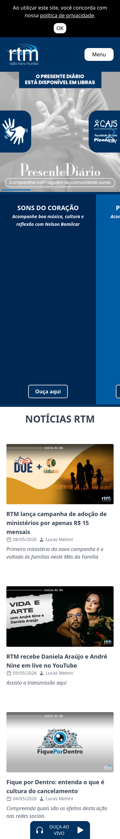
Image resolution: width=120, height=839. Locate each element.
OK (59, 28)
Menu (99, 54)
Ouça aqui (48, 391)
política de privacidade (67, 15)
